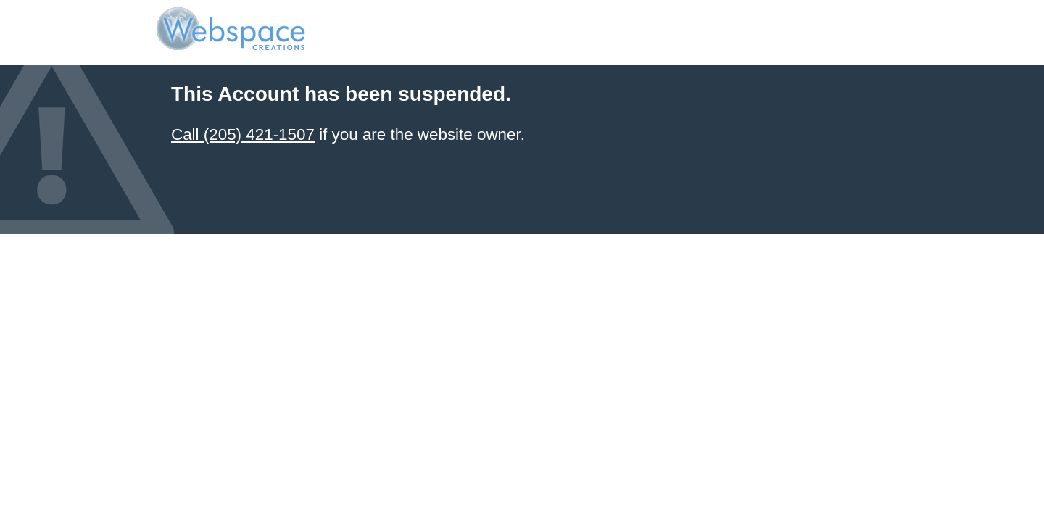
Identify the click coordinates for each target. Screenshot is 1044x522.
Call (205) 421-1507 (243, 134)
